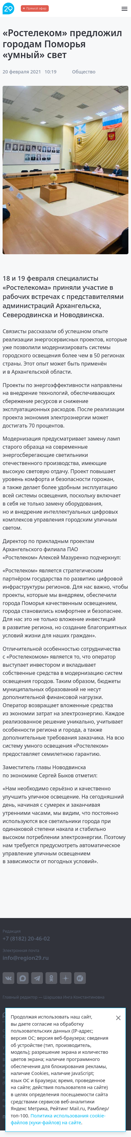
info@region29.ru (26, 957)
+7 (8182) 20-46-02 (26, 938)
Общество (84, 72)
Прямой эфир (36, 8)
